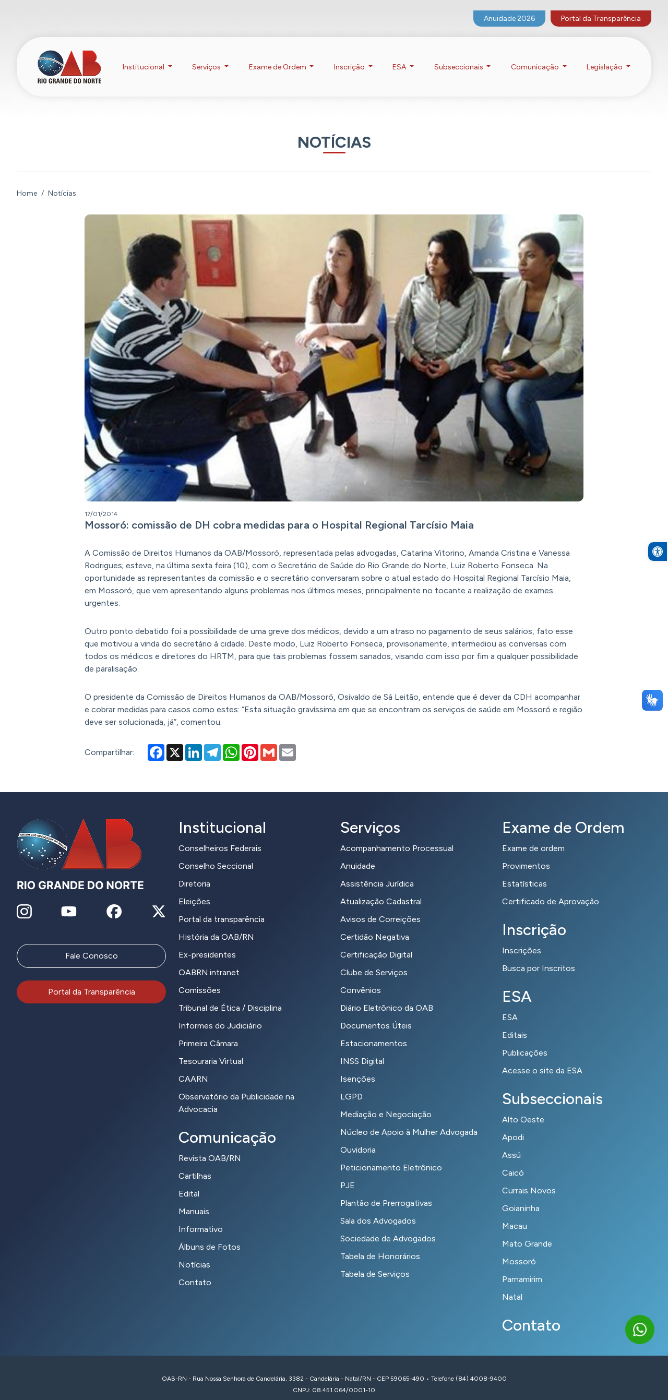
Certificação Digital (376, 942)
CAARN (193, 1066)
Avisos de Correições (380, 906)
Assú (511, 1142)
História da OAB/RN (216, 924)
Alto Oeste (523, 1106)
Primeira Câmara (208, 1030)
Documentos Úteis (376, 1013)
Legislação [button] (605, 56)
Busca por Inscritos (538, 955)
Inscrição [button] (350, 56)
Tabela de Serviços (375, 1261)
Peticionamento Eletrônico (391, 1154)
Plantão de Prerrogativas (386, 1190)
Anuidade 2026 (509, 8)
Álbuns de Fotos (209, 1234)
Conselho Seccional (215, 853)
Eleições (194, 888)
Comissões (199, 977)
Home (27, 180)
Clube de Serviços (374, 959)
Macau (514, 1213)
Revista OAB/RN (209, 1145)
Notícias (194, 1252)
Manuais (193, 1198)
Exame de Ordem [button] (278, 56)
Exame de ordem (533, 835)
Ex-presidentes (207, 942)
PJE (347, 1172)
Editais (514, 1022)
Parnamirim (522, 1266)
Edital (188, 1181)
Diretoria (194, 871)
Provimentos (526, 853)
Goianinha (521, 1195)
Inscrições (521, 937)
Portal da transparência (221, 906)
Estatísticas (524, 871)
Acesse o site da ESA (542, 1057)
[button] (657, 582)
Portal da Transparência (601, 8)
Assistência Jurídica (377, 871)
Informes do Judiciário (220, 1013)
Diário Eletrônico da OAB (386, 995)
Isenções (357, 1066)
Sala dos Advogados (378, 1208)
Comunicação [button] (535, 56)
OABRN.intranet (209, 959)
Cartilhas (194, 1163)
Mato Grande (527, 1231)
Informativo (200, 1216)
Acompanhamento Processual (397, 835)
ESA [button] (400, 56)
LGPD (351, 1083)
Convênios (360, 977)
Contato (194, 1269)
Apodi (513, 1124)
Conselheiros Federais (219, 835)
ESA (510, 1004)
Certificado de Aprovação (550, 888)
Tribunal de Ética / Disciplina (230, 995)
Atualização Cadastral (381, 888)
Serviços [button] (207, 56)
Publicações (524, 1040)
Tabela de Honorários (380, 1243)
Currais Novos (529, 1177)
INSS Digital (362, 1048)
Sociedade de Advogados (388, 1225)
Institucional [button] (144, 56)
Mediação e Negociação (386, 1101)
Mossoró (519, 1248)
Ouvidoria (358, 1137)
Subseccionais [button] (459, 56)
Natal (512, 1284)
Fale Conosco (91, 943)
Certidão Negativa (374, 924)
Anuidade (357, 853)
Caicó (513, 1160)
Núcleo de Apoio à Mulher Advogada (409, 1119)
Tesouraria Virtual (210, 1048)
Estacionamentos (373, 1030)
